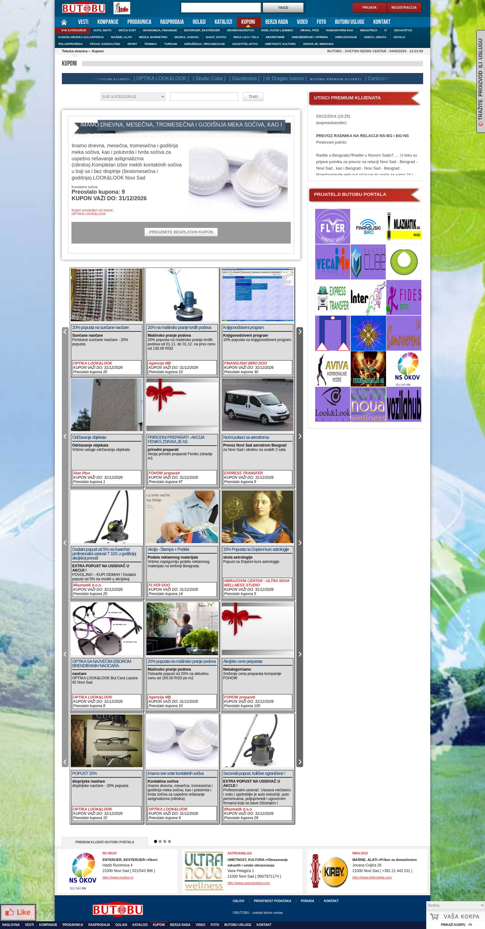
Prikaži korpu (453, 925)
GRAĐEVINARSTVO (240, 30)
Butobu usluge (349, 22)
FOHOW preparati (164, 473)
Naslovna (64, 22)
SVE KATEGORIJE (73, 30)
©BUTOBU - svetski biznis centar (258, 912)
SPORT (132, 43)
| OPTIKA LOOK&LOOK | (163, 78)
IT (385, 30)
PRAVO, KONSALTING (105, 43)
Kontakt (381, 22)
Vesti (83, 22)
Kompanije (107, 22)
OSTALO (399, 37)
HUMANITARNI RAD (339, 30)
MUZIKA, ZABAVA (186, 37)
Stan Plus (81, 473)
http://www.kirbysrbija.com (372, 877)
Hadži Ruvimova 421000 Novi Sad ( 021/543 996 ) (129, 865)
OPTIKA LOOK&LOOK (92, 363)
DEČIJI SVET (127, 30)
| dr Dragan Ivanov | (286, 78)
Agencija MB (159, 363)
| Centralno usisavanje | (393, 78)
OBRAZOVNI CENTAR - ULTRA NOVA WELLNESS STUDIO (256, 583)
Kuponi (246, 21)
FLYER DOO (159, 585)
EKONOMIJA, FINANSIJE (160, 30)
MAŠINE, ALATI (121, 37)
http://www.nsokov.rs (117, 877)
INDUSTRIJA (368, 30)
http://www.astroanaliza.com (248, 883)
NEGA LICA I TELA (246, 37)
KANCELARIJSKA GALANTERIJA (81, 37)
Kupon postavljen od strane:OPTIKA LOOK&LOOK (92, 212)
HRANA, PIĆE (309, 30)
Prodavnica (139, 22)
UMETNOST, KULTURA (280, 43)
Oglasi (199, 22)
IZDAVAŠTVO (403, 30)
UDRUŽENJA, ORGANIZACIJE (204, 43)
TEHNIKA (150, 43)
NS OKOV (109, 853)
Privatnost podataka (272, 901)
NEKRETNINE (275, 37)
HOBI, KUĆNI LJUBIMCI (277, 30)
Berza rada (276, 22)
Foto (321, 22)
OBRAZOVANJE (346, 37)
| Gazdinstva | (246, 78)
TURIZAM (170, 43)
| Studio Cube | (211, 78)
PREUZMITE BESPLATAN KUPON (181, 232)
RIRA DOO (360, 853)
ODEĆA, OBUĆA (375, 37)
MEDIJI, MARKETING (153, 37)
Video (302, 22)
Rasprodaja (172, 22)
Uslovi (238, 901)
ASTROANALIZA (239, 853)
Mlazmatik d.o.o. (87, 585)
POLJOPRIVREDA (70, 43)
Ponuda (307, 901)
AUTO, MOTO (102, 30)
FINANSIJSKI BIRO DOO (245, 363)
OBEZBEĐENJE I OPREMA (310, 37)
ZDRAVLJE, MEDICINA (318, 43)
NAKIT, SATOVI (216, 37)
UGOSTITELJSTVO (245, 43)
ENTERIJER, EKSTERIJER (202, 30)
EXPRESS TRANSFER (243, 473)
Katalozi (223, 22)
